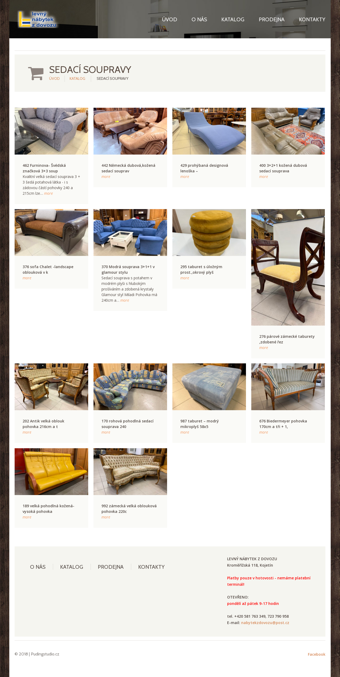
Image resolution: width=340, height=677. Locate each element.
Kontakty (312, 19)
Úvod (169, 19)
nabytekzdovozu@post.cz (265, 622)
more (48, 193)
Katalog (232, 19)
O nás (199, 19)
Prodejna (271, 19)
